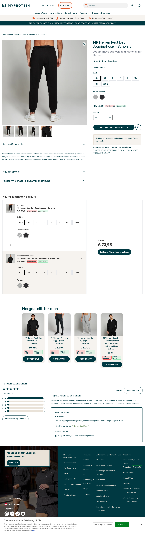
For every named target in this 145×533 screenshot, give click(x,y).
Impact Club (128, 478)
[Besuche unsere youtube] (23, 513)
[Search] (86, 5)
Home (5, 34)
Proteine (86, 460)
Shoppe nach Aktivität (101, 13)
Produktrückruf (70, 495)
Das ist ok (121, 525)
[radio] (97, 78)
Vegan (85, 489)
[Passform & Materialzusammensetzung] (44, 180)
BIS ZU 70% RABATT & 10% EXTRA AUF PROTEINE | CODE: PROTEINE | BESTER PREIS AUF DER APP (72, 23)
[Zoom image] (84, 44)
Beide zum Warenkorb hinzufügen (114, 252)
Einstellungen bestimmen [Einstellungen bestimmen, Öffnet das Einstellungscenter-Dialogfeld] (103, 525)
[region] (72, 525)
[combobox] (105, 5)
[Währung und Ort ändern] (29, 504)
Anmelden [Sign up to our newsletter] (13, 463)
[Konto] (132, 5)
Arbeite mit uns (102, 496)
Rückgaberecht (70, 479)
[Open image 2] (21, 131)
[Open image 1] (8, 131)
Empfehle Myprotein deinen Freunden (132, 464)
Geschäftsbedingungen (106, 485)
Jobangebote (101, 501)
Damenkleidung (56, 13)
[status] (102, 117)
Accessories (84, 13)
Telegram (126, 483)
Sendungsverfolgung (72, 484)
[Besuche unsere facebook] (12, 513)
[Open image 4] (46, 131)
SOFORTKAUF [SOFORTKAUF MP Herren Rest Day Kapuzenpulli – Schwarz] (33, 359)
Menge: (96, 112)
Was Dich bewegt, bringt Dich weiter (130, 500)
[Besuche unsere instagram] (7, 513)
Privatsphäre (101, 480)
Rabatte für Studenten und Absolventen (132, 490)
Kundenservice (70, 462)
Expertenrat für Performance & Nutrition (108, 509)
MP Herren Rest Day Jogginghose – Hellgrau (85, 341)
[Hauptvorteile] (44, 171)
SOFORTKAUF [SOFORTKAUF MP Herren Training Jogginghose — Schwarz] (59, 359)
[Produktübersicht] (44, 144)
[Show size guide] (117, 67)
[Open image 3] (33, 131)
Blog (85, 474)
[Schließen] (141, 524)
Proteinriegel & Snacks (88, 481)
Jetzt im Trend (41, 13)
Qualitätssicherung (104, 465)
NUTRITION (48, 6)
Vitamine (87, 494)
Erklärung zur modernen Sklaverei (105, 472)
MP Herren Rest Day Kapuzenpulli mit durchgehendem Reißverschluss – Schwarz (112, 343)
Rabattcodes (128, 472)
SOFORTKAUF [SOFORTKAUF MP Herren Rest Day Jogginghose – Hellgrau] (86, 359)
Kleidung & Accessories (88, 467)
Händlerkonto (102, 491)
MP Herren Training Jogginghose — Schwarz (59, 341)
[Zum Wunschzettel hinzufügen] (138, 127)
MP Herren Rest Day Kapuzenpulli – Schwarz (33, 341)
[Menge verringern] (95, 117)
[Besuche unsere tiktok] (17, 513)
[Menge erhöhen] (109, 117)
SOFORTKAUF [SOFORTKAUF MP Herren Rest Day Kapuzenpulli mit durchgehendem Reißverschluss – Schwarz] (112, 364)
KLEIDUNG (65, 6)
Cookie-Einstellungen (14, 499)
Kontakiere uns (70, 468)
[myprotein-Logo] (15, 5)
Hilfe (66, 473)
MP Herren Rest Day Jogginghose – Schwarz (28, 34)
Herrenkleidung (71, 13)
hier (33, 531)
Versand (67, 490)
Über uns (100, 460)
